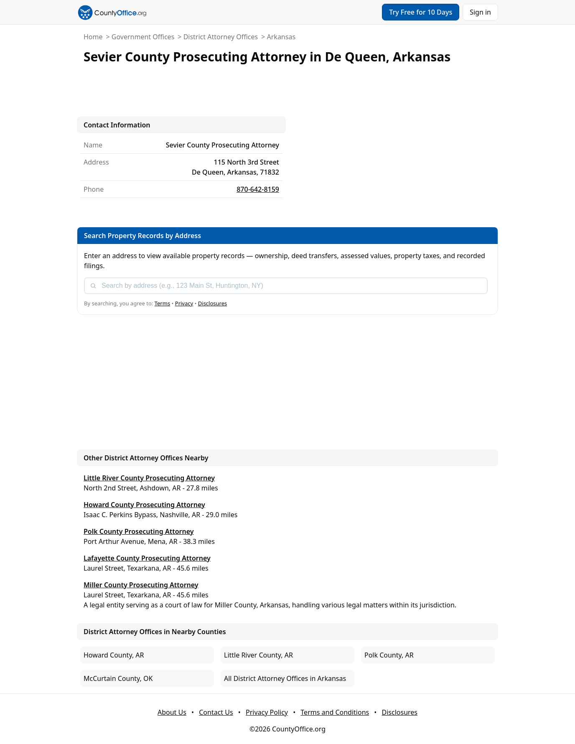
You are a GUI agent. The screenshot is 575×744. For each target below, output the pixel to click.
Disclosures (212, 303)
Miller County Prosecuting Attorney (141, 584)
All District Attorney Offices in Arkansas (285, 678)
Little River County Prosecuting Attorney (149, 477)
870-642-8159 (258, 189)
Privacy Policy (267, 712)
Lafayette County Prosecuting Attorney (147, 558)
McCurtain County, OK (118, 678)
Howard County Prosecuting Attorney (144, 504)
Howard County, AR (114, 655)
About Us (172, 712)
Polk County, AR (389, 655)
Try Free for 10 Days (420, 12)
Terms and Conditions (334, 712)
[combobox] (286, 285)
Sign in (480, 12)
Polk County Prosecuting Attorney (139, 531)
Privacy (184, 303)
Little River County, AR (258, 655)
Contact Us (216, 712)
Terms (162, 303)
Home (93, 36)
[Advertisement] (287, 92)
